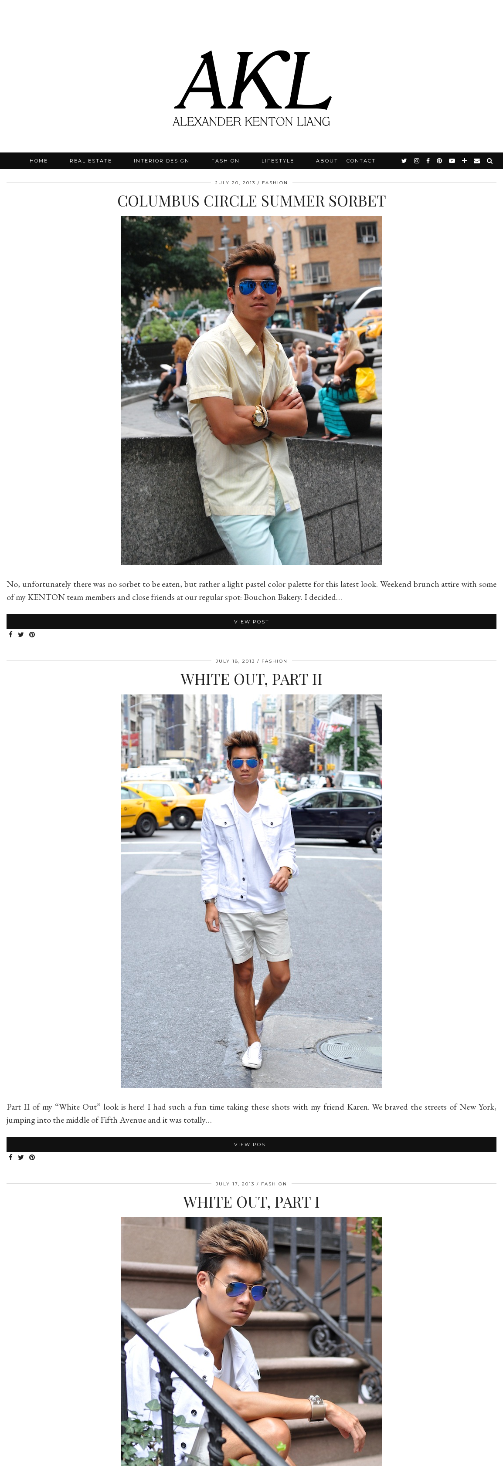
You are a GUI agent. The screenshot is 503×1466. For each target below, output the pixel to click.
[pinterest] (440, 160)
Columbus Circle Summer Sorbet (251, 200)
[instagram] (417, 160)
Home (39, 161)
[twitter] (404, 160)
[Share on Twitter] (21, 635)
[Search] (490, 160)
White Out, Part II (251, 678)
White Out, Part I (251, 1201)
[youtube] (452, 160)
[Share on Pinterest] (32, 635)
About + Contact (346, 161)
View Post (251, 622)
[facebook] (428, 160)
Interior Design (162, 161)
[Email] (477, 160)
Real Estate (91, 161)
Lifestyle (278, 161)
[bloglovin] (465, 160)
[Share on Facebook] (11, 635)
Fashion (225, 161)
